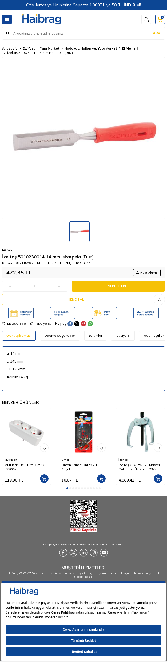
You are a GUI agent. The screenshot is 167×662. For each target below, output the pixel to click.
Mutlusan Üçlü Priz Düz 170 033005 (25, 467)
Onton (65, 460)
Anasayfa (10, 48)
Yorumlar (95, 336)
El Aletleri (130, 48)
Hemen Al (76, 299)
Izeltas (7, 250)
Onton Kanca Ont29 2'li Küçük (79, 467)
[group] (83, 138)
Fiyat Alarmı (147, 272)
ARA (157, 33)
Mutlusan (11, 460)
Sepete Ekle (118, 286)
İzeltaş (123, 460)
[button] (67, 488)
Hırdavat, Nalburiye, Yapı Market (91, 48)
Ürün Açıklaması (18, 336)
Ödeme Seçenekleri (60, 336)
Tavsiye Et (40, 323)
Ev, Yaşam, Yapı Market (41, 48)
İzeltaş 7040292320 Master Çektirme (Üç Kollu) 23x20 (139, 467)
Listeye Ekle (14, 323)
